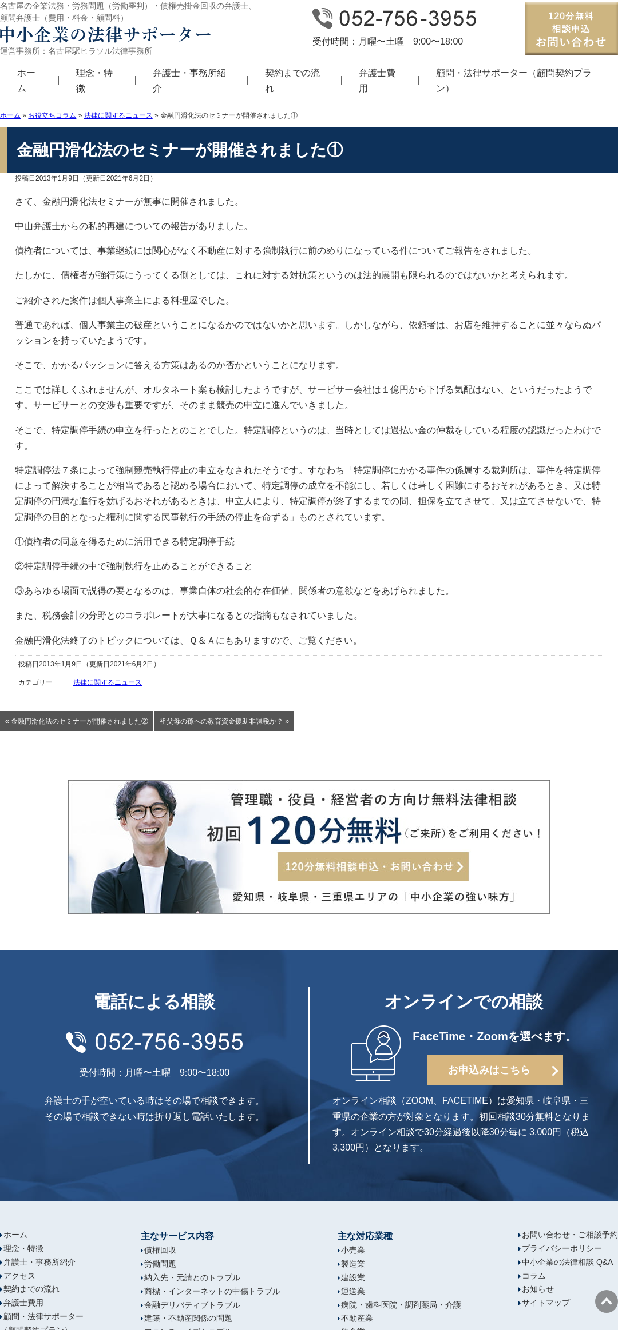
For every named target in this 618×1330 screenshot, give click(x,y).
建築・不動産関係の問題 (188, 1318)
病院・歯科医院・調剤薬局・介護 (401, 1304)
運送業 (353, 1291)
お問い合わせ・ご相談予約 (570, 1234)
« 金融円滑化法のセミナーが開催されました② (76, 721)
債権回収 (160, 1250)
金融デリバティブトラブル (192, 1304)
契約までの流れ (292, 80)
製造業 (353, 1263)
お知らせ (538, 1288)
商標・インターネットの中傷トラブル (212, 1291)
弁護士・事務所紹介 (189, 80)
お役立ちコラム (52, 115)
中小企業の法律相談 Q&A (567, 1262)
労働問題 (160, 1263)
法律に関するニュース (118, 115)
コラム (534, 1275)
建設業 (353, 1277)
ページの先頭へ (606, 1301)
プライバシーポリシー (562, 1248)
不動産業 (357, 1318)
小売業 (353, 1250)
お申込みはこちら (489, 1070)
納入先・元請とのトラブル (192, 1277)
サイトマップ (546, 1302)
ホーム (26, 80)
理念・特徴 (94, 80)
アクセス (19, 1275)
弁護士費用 (377, 80)
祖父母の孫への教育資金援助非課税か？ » (224, 721)
